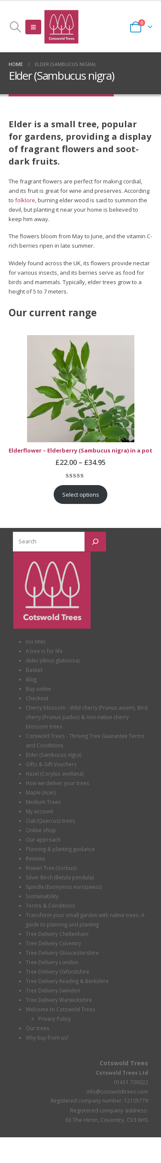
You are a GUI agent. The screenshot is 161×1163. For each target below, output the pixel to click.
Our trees (37, 1028)
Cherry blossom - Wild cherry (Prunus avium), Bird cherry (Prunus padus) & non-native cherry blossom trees (87, 717)
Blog (31, 679)
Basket (34, 669)
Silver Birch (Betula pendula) (60, 877)
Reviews (36, 858)
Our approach (43, 839)
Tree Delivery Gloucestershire (62, 952)
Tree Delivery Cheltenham (57, 933)
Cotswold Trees (124, 1063)
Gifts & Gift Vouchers (51, 764)
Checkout (37, 698)
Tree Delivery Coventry (53, 943)
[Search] (95, 542)
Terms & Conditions (50, 905)
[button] (15, 27)
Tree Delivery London (52, 962)
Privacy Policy (54, 1018)
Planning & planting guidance (60, 848)
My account (39, 811)
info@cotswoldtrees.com (117, 1091)
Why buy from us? (47, 1037)
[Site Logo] (61, 27)
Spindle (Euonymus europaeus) (64, 886)
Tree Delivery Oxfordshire (57, 971)
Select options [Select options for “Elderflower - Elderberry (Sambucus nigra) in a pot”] (80, 494)
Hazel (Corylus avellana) (55, 773)
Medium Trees (43, 801)
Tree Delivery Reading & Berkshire (67, 980)
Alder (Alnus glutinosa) (53, 660)
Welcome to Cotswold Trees (60, 1009)
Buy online (38, 688)
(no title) (36, 641)
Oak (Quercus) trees (50, 820)
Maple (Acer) (41, 792)
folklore (25, 200)
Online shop (41, 830)
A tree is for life (44, 650)
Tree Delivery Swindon (53, 990)
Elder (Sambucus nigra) (54, 754)
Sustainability (42, 896)
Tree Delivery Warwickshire (59, 999)
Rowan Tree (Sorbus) (51, 867)
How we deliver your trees (57, 782)
